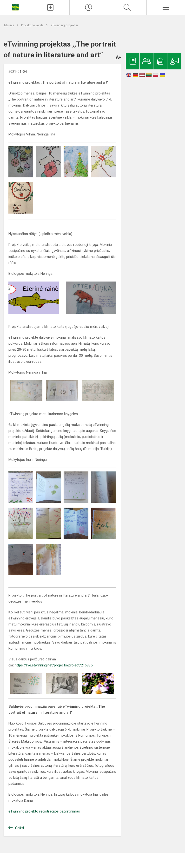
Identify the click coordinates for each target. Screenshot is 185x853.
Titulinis (9, 25)
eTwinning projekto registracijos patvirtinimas (44, 811)
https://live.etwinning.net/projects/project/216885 (53, 665)
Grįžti (19, 828)
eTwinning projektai (64, 25)
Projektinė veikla (32, 25)
